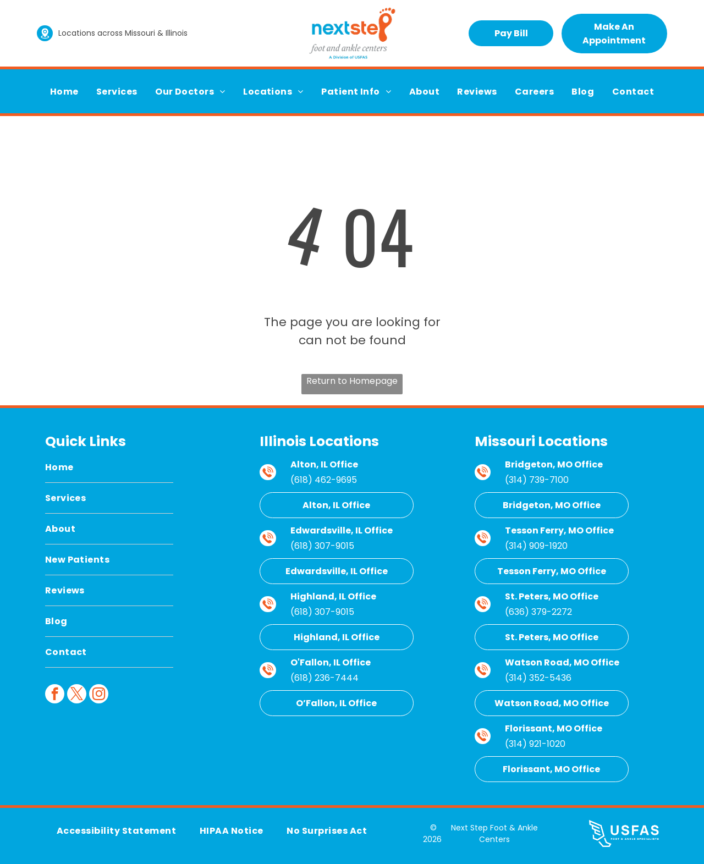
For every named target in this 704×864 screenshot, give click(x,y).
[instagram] (98, 695)
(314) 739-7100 (537, 480)
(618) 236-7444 (324, 678)
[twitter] (76, 695)
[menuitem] (64, 91)
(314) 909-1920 (536, 546)
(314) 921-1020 (535, 744)
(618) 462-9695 (323, 480)
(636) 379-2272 (538, 612)
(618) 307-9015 (322, 546)
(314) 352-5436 (538, 678)
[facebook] (54, 695)
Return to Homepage (352, 381)
